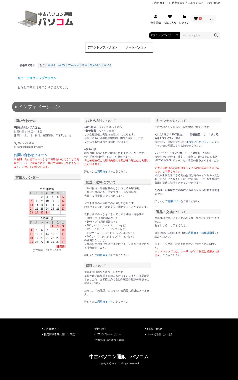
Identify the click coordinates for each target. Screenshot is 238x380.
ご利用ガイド (159, 2)
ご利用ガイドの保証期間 (200, 232)
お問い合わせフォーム (30, 155)
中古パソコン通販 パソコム (119, 356)
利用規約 (100, 328)
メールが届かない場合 (159, 334)
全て (21, 78)
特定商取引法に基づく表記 (187, 2)
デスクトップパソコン (102, 47)
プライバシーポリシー (107, 334)
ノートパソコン (136, 47)
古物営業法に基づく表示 (109, 339)
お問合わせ (213, 2)
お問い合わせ (153, 328)
